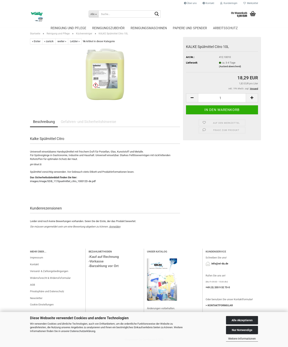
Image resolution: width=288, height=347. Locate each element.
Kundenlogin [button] (228, 3)
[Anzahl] (222, 100)
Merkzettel (250, 3)
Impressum (36, 259)
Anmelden (114, 228)
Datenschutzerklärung (82, 331)
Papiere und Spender (190, 28)
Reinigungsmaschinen (149, 28)
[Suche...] (93, 14)
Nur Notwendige (242, 330)
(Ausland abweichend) (230, 69)
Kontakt (208, 3)
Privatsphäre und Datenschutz (47, 293)
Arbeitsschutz (225, 28)
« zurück (49, 43)
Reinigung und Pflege (68, 28)
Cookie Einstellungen (42, 306)
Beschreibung (44, 124)
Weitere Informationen (242, 338)
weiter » (61, 43)
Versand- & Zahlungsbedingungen (49, 273)
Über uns (190, 3)
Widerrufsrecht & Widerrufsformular (50, 280)
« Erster (36, 43)
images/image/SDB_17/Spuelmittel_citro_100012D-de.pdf (63, 183)
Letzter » (75, 43)
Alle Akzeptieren (242, 320)
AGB (32, 286)
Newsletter (36, 300)
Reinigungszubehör (108, 28)
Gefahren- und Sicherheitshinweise (88, 124)
